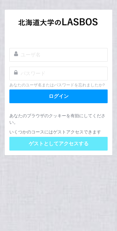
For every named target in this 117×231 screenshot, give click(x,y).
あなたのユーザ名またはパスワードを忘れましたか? (57, 85)
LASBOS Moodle (58, 23)
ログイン (59, 96)
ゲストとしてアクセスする (59, 144)
